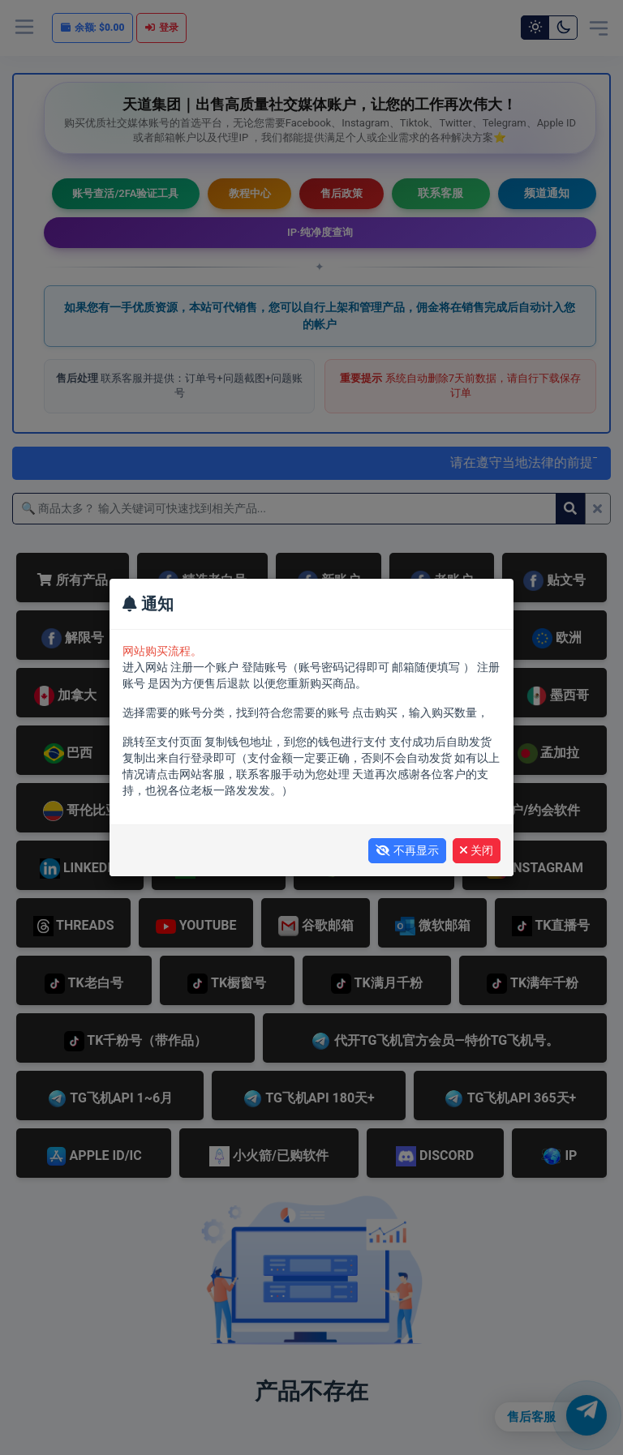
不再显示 (407, 850)
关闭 (476, 850)
